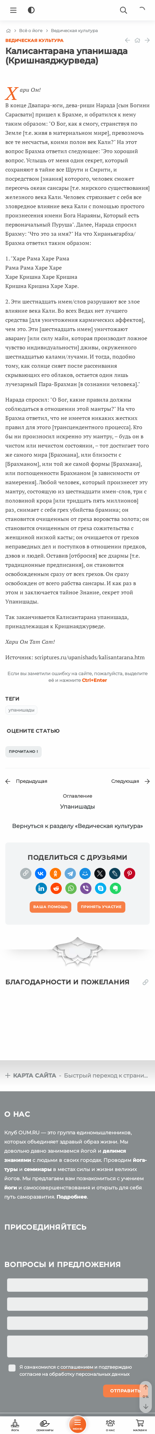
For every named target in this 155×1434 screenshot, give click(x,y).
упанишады (21, 710)
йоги (10, 1187)
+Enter (94, 680)
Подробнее (71, 1197)
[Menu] (13, 10)
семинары (38, 1169)
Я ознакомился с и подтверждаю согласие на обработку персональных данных (75, 1370)
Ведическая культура (34, 40)
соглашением (76, 1367)
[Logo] (78, 10)
